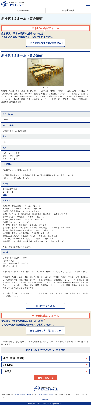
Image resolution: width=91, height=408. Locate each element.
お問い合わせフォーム (46, 394)
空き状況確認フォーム (23, 394)
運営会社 (45, 399)
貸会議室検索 (23, 10)
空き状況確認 (68, 10)
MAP (4, 195)
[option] (45, 72)
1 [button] (43, 87)
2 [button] (47, 87)
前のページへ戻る (45, 306)
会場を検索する (45, 378)
